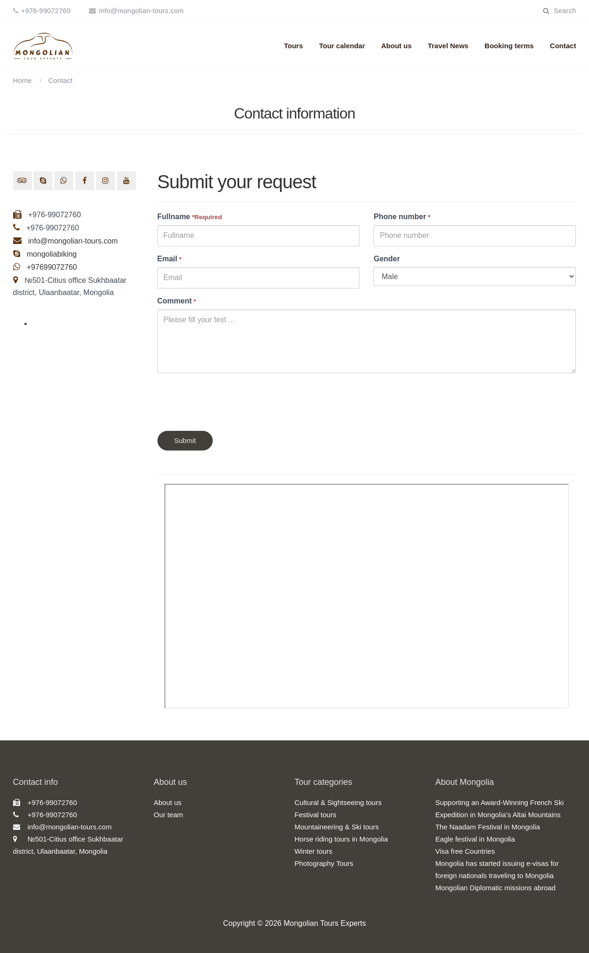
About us (396, 46)
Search (559, 11)
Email (169, 259)
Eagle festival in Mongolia (475, 839)
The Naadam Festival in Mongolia (487, 827)
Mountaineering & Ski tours (336, 827)
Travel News (448, 46)
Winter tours (313, 851)
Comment (176, 301)
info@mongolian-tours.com (141, 11)
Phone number (401, 217)
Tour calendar (342, 46)
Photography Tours (323, 863)
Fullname (189, 217)
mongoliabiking (52, 254)
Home (22, 80)
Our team (168, 815)
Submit (185, 440)
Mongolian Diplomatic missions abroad (495, 888)
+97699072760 (51, 267)
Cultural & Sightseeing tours (337, 802)
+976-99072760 (46, 11)
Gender (386, 259)
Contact (563, 46)
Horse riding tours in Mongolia (341, 839)
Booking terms (509, 46)
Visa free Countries (465, 851)
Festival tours (315, 815)
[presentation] (228, 398)
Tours (293, 46)
